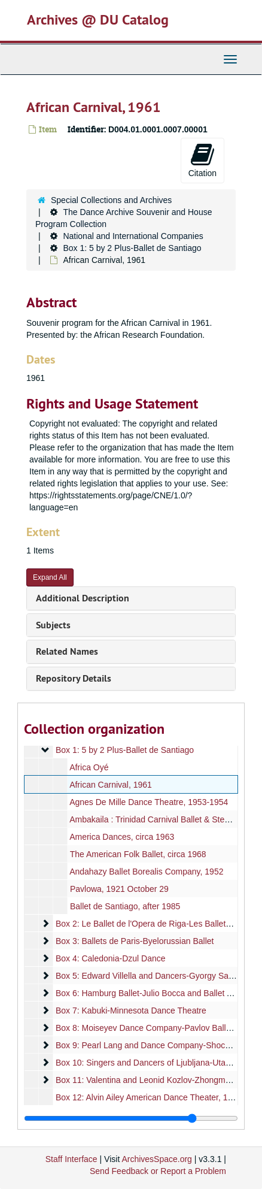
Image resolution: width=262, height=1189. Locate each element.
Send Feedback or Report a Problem (158, 1171)
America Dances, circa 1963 (121, 837)
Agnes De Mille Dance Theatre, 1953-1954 (148, 802)
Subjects (53, 625)
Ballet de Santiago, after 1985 (125, 906)
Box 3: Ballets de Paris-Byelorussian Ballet (135, 941)
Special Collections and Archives (111, 200)
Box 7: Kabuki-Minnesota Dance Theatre (131, 1010)
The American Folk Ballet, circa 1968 (138, 854)
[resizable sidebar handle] (131, 1118)
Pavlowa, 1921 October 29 (119, 889)
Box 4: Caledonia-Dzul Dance (111, 958)
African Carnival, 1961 (110, 784)
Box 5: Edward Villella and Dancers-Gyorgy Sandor (150, 976)
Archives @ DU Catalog (98, 19)
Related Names (67, 651)
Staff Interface (71, 1159)
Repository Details (73, 678)
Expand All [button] (50, 577)
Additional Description (82, 598)
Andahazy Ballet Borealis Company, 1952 (146, 871)
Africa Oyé (88, 767)
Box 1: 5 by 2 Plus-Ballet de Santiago (132, 248)
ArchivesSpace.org (156, 1159)
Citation (202, 160)
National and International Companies (133, 236)
